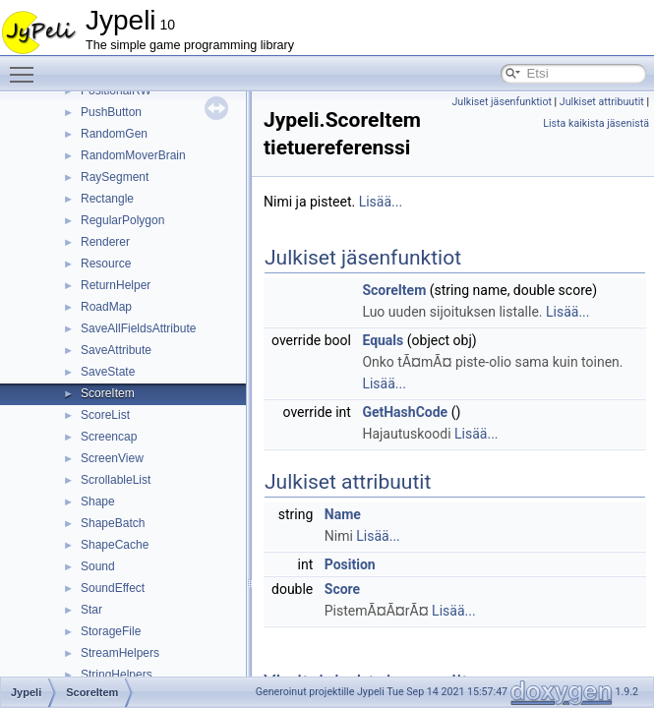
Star (91, 610)
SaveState (108, 372)
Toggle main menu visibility (26, 66)
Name (343, 514)
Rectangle (107, 199)
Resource (106, 263)
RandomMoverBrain (133, 155)
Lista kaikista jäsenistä (596, 123)
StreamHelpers (120, 653)
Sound (98, 566)
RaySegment (115, 177)
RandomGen (114, 134)
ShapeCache (115, 545)
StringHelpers (116, 674)
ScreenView (112, 458)
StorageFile (111, 631)
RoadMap (106, 307)
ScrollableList (115, 480)
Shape (98, 501)
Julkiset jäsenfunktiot (501, 101)
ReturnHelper (115, 285)
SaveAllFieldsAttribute (138, 328)
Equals (382, 340)
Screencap (109, 436)
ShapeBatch (113, 523)
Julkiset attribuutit (602, 101)
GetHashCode (404, 412)
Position (350, 564)
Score (342, 589)
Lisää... (380, 201)
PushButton (111, 112)
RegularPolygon (122, 220)
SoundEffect (113, 588)
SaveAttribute (116, 350)
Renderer (105, 242)
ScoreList (105, 415)
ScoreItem (108, 393)
